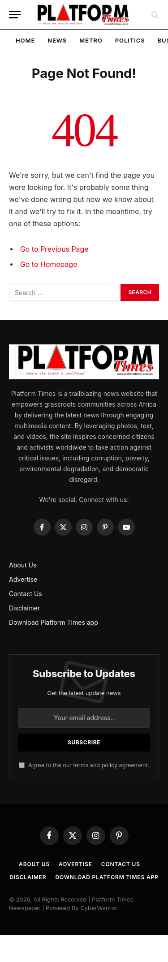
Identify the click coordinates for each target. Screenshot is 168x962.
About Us (22, 565)
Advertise (23, 579)
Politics (130, 40)
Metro (90, 40)
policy (109, 765)
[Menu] (15, 14)
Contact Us (25, 593)
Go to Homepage (48, 264)
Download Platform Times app (53, 622)
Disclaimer (24, 608)
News (57, 40)
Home (25, 40)
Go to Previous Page (54, 249)
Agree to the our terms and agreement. (84, 765)
